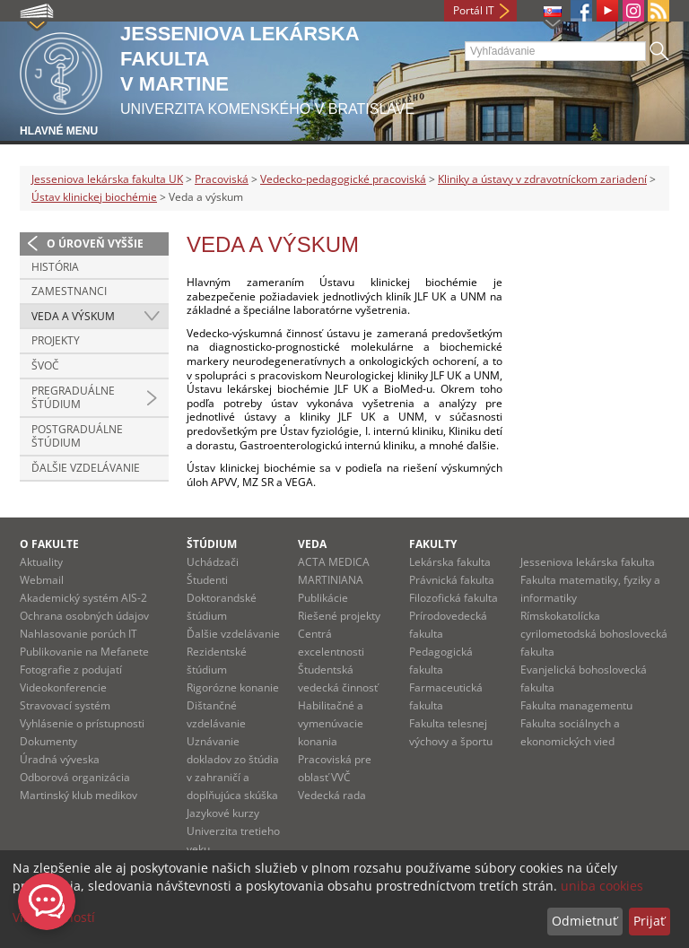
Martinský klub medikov (78, 795)
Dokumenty (48, 741)
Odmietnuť (584, 920)
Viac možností (54, 917)
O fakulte (49, 544)
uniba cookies (602, 885)
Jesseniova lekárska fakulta (587, 562)
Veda (312, 544)
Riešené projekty (339, 615)
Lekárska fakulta (450, 562)
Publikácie (323, 597)
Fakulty (433, 544)
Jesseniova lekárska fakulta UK (107, 179)
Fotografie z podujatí (71, 669)
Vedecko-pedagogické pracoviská (343, 179)
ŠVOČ (45, 365)
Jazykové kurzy (223, 813)
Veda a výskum (73, 316)
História (55, 266)
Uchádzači (213, 562)
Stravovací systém (65, 705)
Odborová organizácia (75, 777)
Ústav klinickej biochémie (94, 196)
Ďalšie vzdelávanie (85, 467)
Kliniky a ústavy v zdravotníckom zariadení (542, 179)
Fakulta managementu (576, 705)
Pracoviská (222, 179)
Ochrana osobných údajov (84, 615)
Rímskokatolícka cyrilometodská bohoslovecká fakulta (593, 633)
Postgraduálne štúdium (77, 436)
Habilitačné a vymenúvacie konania (330, 723)
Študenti (207, 579)
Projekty (55, 340)
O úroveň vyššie (95, 243)
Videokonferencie (63, 687)
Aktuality (41, 562)
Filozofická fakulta (453, 597)
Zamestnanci (69, 291)
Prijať (649, 920)
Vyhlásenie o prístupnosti (82, 723)
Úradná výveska (60, 759)
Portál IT (473, 10)
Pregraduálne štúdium (73, 398)
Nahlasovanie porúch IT (78, 633)
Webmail (42, 579)
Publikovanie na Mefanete (84, 651)
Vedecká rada (332, 795)
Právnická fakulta (451, 579)
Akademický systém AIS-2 (83, 597)
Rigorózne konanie (233, 687)
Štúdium (212, 544)
